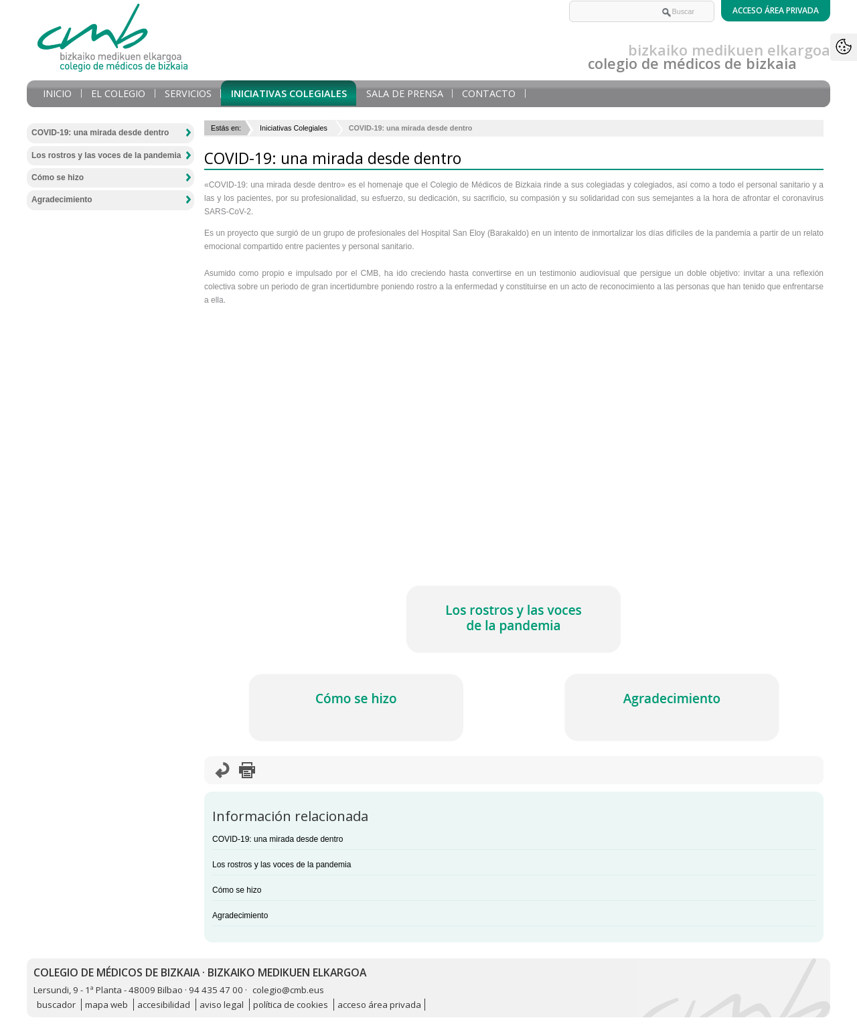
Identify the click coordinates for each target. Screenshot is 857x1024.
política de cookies (290, 1005)
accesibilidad (163, 1005)
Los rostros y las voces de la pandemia (281, 864)
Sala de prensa (404, 93)
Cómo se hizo (236, 890)
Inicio (57, 93)
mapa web (106, 1005)
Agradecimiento (240, 915)
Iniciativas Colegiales (289, 93)
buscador (56, 1005)
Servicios (188, 93)
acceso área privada (379, 1005)
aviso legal (222, 1005)
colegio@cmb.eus (288, 990)
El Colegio (118, 93)
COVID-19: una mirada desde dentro (277, 839)
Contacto (489, 93)
